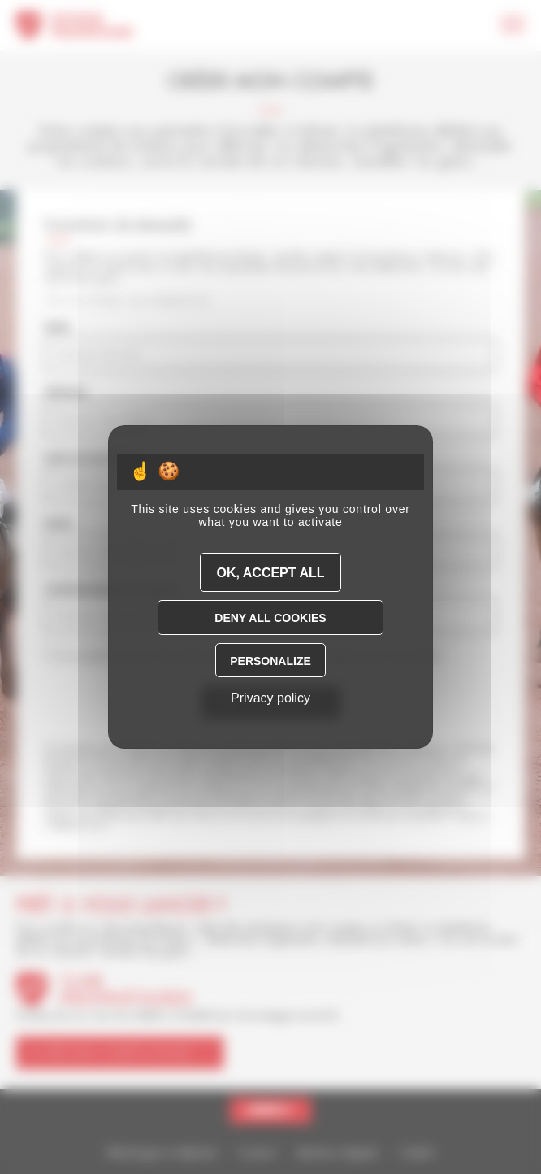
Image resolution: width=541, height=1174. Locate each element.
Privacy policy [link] (270, 698)
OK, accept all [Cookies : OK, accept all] (270, 573)
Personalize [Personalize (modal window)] (270, 660)
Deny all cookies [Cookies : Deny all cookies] (270, 617)
